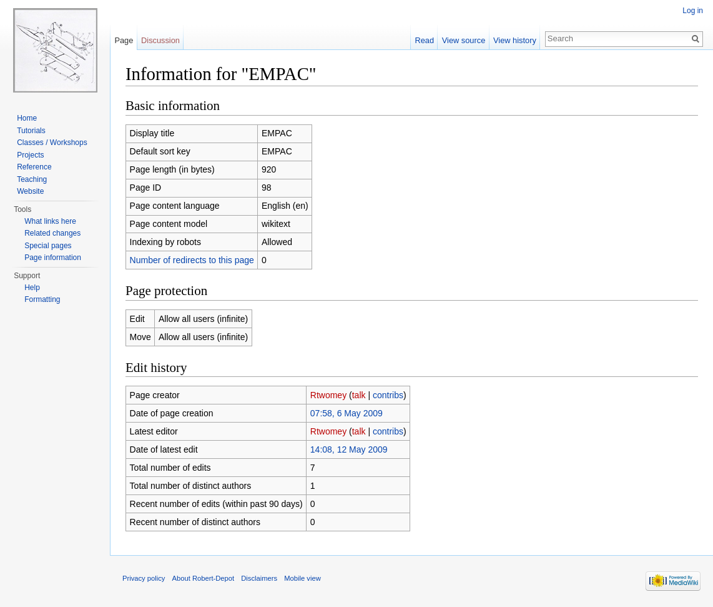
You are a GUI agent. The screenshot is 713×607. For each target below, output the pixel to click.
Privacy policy (143, 578)
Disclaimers (259, 578)
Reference (34, 167)
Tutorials (31, 130)
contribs (388, 395)
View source (463, 40)
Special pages (47, 245)
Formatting (42, 299)
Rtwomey (328, 395)
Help (32, 287)
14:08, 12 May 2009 (349, 449)
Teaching (32, 179)
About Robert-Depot (203, 578)
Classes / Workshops (52, 142)
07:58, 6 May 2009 (346, 413)
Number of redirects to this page (192, 260)
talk (359, 395)
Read (424, 40)
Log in (692, 10)
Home (27, 118)
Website (30, 191)
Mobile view (302, 578)
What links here (50, 221)
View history (514, 40)
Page (123, 40)
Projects (30, 155)
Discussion (160, 40)
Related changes (52, 233)
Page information (52, 257)
